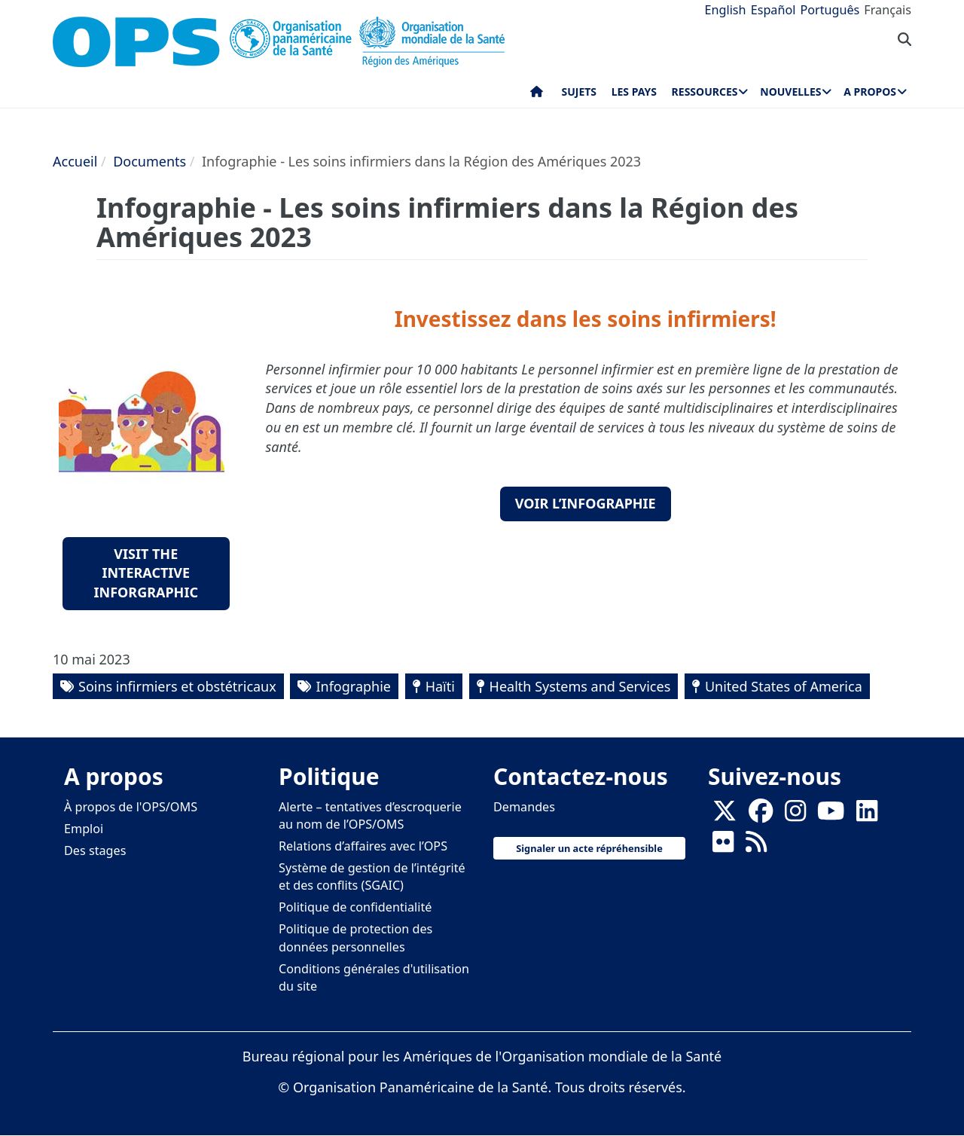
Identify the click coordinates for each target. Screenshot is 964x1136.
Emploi (83, 828)
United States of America (783, 686)
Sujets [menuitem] (579, 91)
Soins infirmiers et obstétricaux (177, 686)
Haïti (440, 686)
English (725, 10)
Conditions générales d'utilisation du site (374, 977)
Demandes (524, 807)
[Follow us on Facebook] (761, 815)
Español (773, 10)
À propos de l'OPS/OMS (130, 807)
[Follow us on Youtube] (830, 815)
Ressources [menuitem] (705, 91)
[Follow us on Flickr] (723, 846)
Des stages (95, 850)
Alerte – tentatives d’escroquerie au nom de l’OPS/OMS (370, 815)
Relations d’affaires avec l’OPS (363, 846)
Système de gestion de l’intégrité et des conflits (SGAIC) (372, 876)
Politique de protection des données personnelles (355, 937)
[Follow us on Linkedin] (866, 815)
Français (887, 10)
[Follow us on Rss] (756, 846)
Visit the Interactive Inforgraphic (146, 573)
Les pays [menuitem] (634, 91)
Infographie (353, 686)
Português (829, 10)
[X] (724, 815)
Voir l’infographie (585, 503)
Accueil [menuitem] (536, 95)
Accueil (75, 161)
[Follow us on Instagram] (795, 815)
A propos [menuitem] (870, 91)
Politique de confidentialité (355, 907)
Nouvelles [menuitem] (790, 91)
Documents (149, 161)
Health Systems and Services (580, 686)
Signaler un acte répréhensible (589, 848)
